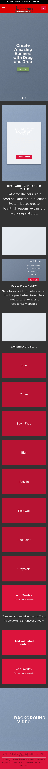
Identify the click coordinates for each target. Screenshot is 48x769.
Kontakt (40, 754)
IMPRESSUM (24, 756)
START (6, 754)
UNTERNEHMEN (16, 754)
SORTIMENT (30, 754)
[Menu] (3, 8)
